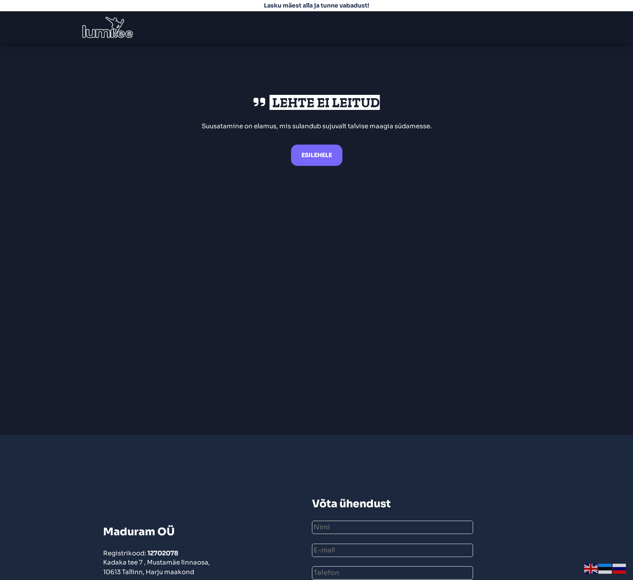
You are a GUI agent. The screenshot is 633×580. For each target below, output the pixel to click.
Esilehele (316, 155)
